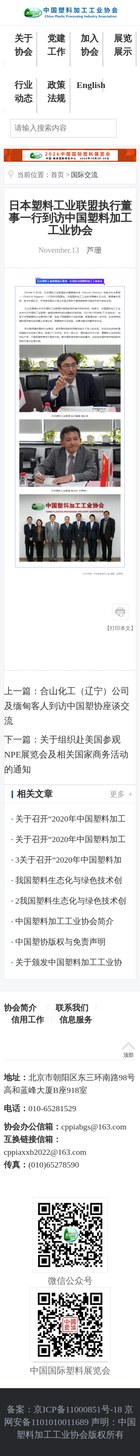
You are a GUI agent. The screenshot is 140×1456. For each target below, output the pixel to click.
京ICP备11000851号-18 (78, 1409)
